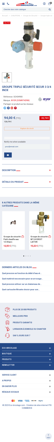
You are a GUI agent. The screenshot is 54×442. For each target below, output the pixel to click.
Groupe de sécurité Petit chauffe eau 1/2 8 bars (12, 239)
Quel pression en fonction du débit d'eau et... (22, 273)
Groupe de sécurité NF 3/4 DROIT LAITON (39, 239)
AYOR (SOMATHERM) (20, 100)
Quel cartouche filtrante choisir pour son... (21, 289)
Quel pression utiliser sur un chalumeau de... (22, 284)
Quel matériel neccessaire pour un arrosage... (22, 279)
